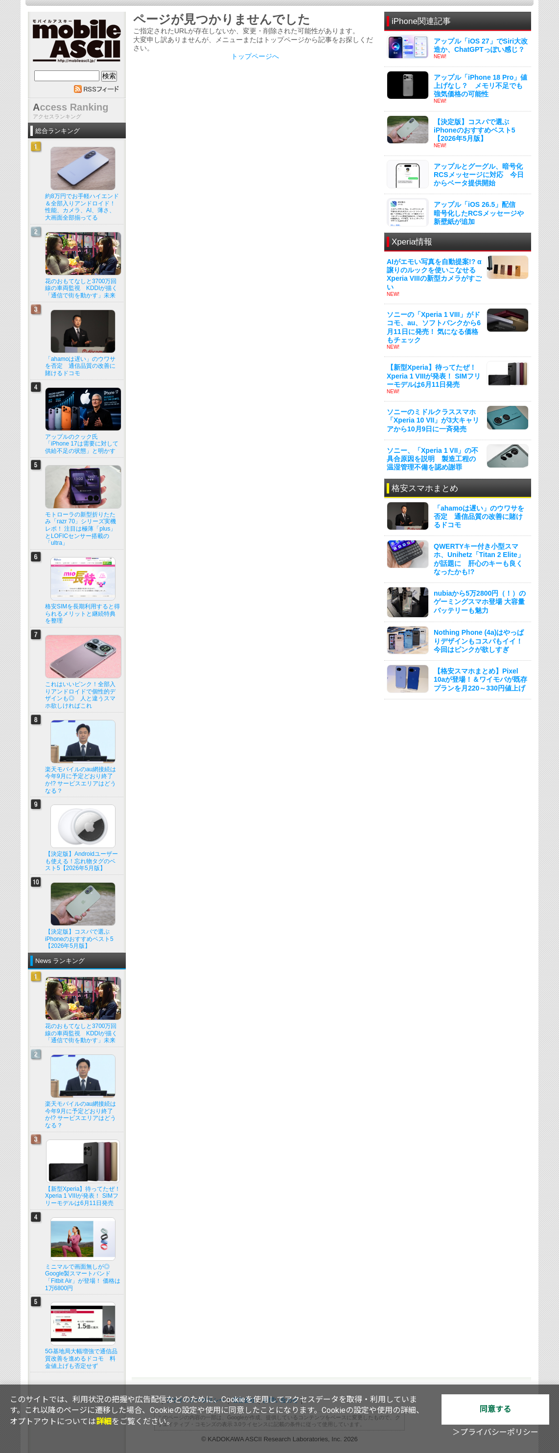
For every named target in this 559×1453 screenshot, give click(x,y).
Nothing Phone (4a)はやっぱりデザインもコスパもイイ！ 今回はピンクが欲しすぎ (479, 640)
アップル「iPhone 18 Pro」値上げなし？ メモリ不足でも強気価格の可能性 (480, 85)
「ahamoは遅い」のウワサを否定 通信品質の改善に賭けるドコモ (479, 516)
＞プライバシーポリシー (495, 1432)
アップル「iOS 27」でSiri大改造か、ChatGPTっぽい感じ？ (481, 45)
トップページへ (255, 56)
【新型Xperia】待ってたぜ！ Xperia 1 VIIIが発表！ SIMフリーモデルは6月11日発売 (434, 375)
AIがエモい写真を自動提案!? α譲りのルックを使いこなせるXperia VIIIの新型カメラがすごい (434, 274)
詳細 (104, 1421)
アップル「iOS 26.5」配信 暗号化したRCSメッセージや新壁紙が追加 (479, 213)
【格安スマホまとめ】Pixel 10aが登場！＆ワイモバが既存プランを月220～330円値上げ (480, 679)
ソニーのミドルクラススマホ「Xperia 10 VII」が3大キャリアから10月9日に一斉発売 (433, 420)
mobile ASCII (77, 43)
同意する (495, 1409)
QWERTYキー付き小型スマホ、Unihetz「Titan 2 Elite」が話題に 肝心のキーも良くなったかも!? (479, 559)
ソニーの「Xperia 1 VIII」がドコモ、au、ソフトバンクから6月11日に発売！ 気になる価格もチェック (434, 327)
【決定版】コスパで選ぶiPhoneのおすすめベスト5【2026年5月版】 (474, 130)
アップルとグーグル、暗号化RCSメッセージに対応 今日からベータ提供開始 (479, 174)
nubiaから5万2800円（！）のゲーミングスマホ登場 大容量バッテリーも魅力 (480, 601)
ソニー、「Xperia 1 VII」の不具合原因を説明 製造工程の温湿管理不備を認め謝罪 (432, 459)
